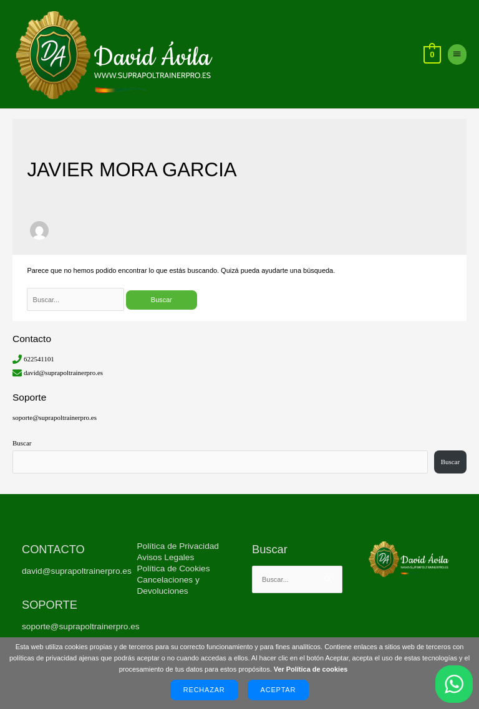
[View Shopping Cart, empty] (431, 55)
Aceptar (278, 689)
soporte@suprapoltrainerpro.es (54, 418)
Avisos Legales (166, 558)
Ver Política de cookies (311, 669)
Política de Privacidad (178, 547)
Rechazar (204, 689)
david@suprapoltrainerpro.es (63, 373)
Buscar (21, 444)
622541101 (39, 360)
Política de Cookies (173, 569)
